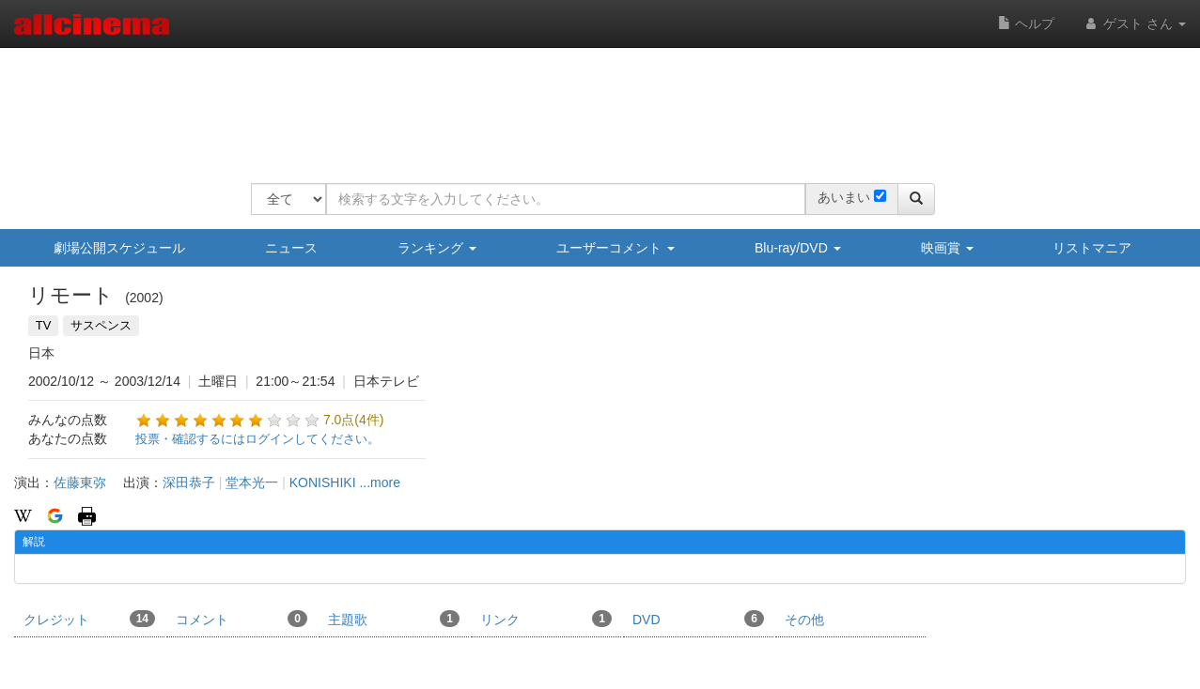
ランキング (436, 247)
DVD (698, 618)
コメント (241, 618)
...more (379, 482)
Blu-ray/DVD (798, 247)
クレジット (89, 618)
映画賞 (947, 247)
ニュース (291, 247)
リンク (546, 618)
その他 (804, 619)
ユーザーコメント (615, 247)
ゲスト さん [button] (1134, 23)
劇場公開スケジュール (119, 247)
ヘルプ (1026, 23)
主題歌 (394, 618)
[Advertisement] (593, 103)
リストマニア (1091, 247)
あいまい (844, 197)
